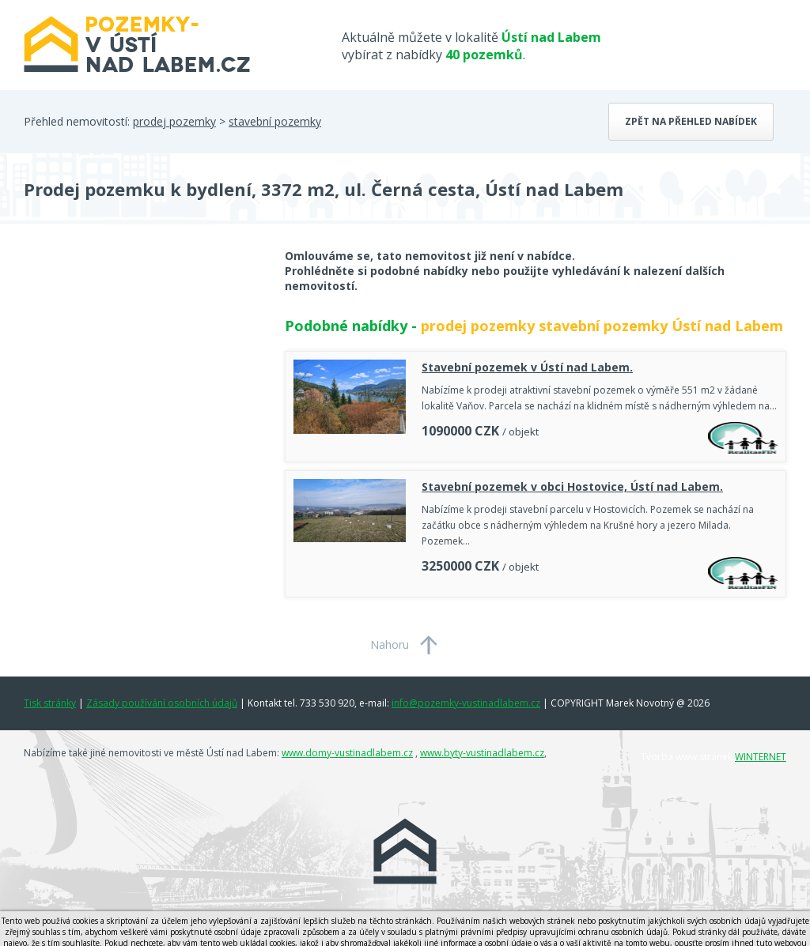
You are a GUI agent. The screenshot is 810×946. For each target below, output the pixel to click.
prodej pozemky (174, 121)
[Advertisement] (142, 374)
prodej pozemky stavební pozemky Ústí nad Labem (602, 325)
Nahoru (389, 644)
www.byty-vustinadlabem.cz (482, 752)
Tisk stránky (50, 703)
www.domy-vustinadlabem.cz (347, 752)
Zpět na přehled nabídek (691, 121)
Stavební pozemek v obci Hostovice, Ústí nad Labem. (572, 486)
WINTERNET (760, 756)
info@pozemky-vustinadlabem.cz (466, 703)
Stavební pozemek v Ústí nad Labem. (527, 367)
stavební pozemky (275, 121)
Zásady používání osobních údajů (161, 703)
